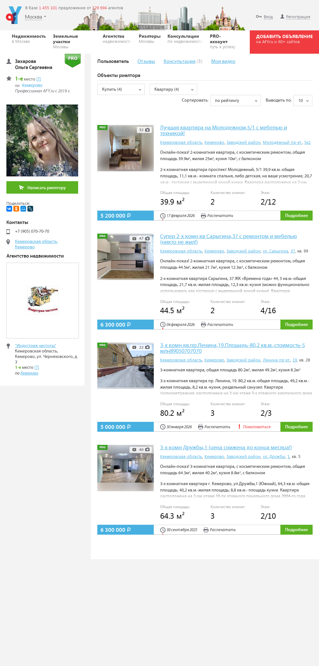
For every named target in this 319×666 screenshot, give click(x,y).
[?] (38, 79)
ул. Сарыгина (275, 250)
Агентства (117, 38)
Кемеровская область (181, 142)
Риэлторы (149, 38)
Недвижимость (29, 38)
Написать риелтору (42, 187)
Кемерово (214, 142)
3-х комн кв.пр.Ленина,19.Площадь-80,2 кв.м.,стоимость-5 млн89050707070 (232, 348)
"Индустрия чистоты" (35, 345)
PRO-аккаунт (224, 41)
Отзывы (146, 61)
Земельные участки (74, 41)
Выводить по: (279, 100)
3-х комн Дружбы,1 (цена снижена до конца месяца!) (226, 448)
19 (295, 359)
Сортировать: (195, 100)
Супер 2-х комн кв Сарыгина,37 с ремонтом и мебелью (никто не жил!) (228, 239)
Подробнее (296, 215)
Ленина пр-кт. (276, 359)
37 (293, 250)
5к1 (307, 142)
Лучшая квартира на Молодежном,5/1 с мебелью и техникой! (223, 131)
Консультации (185, 38)
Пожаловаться (254, 427)
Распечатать (217, 215)
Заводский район (243, 142)
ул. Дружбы (274, 456)
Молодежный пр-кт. (282, 142)
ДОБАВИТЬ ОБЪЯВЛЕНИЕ (284, 38)
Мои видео (223, 61)
